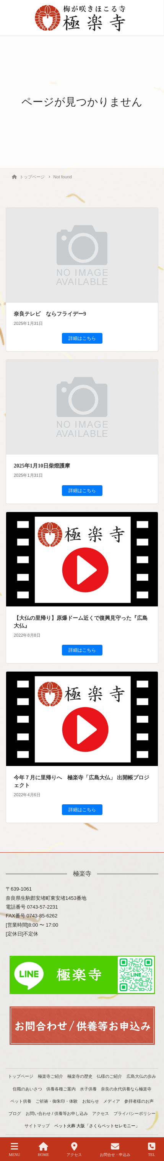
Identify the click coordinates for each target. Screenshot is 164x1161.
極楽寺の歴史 (80, 1076)
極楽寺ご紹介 (50, 1076)
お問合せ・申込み (115, 1149)
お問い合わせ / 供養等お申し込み (57, 1113)
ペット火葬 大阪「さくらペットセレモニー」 (97, 1125)
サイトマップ (37, 1125)
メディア (111, 1101)
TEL (151, 1149)
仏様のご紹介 (109, 1076)
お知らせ (90, 1101)
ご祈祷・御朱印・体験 (57, 1101)
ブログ (14, 1113)
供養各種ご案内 (61, 1089)
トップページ (20, 1076)
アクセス (100, 1113)
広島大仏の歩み (141, 1076)
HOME (43, 1149)
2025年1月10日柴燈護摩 (42, 466)
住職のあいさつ (27, 1089)
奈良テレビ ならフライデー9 (50, 314)
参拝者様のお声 (139, 1101)
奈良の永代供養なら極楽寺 (126, 1089)
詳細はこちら (82, 338)
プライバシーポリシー (135, 1113)
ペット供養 (20, 1101)
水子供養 (88, 1089)
